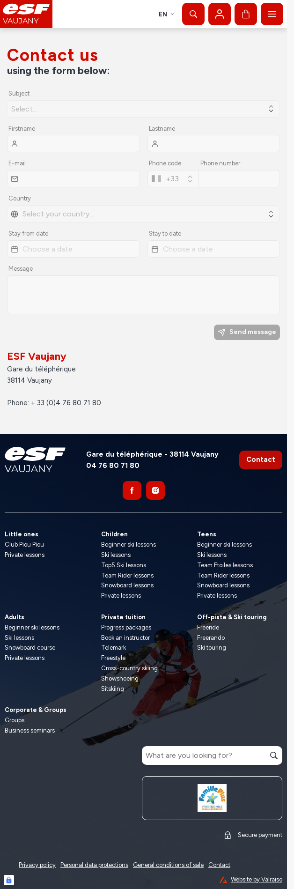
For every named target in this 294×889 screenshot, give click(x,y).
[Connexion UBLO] (9, 880)
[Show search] (193, 14)
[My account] (219, 14)
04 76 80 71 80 (113, 465)
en (167, 14)
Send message (247, 332)
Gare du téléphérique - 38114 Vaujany (152, 454)
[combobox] (173, 178)
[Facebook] (132, 490)
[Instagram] (155, 490)
